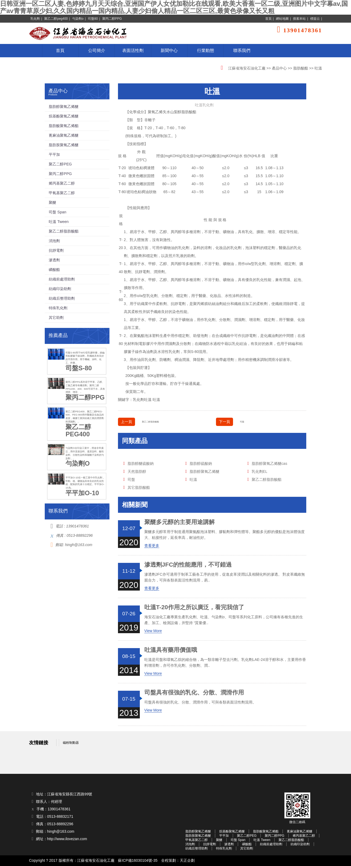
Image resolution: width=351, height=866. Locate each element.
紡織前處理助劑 (62, 279)
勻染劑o (78, 19)
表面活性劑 (133, 50)
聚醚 (52, 202)
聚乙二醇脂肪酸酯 (150, 421)
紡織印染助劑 (60, 289)
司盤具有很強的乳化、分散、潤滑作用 (194, 693)
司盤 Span (57, 212)
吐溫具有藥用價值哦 (170, 650)
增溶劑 (275, 264)
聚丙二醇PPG (112, 19)
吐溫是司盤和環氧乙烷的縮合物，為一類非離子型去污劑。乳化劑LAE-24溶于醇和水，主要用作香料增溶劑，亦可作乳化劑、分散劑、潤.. (225, 662)
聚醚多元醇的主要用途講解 (179, 522)
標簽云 (315, 19)
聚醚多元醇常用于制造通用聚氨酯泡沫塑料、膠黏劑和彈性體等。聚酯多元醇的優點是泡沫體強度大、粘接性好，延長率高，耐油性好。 (224, 535)
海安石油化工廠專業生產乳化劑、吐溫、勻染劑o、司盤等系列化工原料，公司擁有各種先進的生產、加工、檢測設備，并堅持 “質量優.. (223, 620)
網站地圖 (282, 19)
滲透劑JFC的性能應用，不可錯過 (188, 565)
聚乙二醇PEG (60, 164)
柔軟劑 (262, 304)
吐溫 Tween (58, 221)
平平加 (54, 154)
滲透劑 (54, 260)
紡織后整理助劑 (62, 298)
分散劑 (167, 296)
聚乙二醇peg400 (56, 19)
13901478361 (77, 526)
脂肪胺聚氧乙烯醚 (64, 145)
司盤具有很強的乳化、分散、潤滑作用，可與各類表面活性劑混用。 (200, 702)
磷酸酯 (54, 269)
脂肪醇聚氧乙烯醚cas (269, 463)
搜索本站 (299, 19)
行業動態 (205, 50)
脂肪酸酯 (300, 68)
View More (153, 631)
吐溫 (156, 399)
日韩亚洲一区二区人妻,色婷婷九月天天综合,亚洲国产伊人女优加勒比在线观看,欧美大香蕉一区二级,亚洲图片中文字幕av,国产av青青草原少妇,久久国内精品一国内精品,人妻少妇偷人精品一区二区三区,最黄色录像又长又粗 (174, 7)
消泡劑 (54, 241)
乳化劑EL (259, 471)
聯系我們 (241, 50)
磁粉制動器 (71, 743)
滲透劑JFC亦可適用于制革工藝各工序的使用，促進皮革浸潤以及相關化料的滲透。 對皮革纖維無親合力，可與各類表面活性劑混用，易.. (224, 577)
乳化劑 (35, 19)
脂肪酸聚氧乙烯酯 (64, 126)
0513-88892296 (80, 535)
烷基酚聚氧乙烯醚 (64, 116)
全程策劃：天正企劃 (178, 861)
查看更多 (151, 545)
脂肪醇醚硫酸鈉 (141, 463)
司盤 (242, 421)
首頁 (268, 19)
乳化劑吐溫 (142, 399)
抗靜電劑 (142, 272)
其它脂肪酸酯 (139, 487)
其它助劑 (56, 317)
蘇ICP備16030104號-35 (137, 861)
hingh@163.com (78, 545)
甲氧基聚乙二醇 (62, 193)
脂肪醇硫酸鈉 (201, 463)
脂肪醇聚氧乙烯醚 (204, 471)
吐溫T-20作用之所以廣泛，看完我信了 (194, 607)
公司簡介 (96, 50)
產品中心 (279, 68)
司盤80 (93, 19)
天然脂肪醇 (137, 471)
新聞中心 (169, 50)
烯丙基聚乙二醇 (62, 183)
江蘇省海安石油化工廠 (247, 68)
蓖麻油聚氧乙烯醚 (64, 135)
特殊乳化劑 (58, 308)
